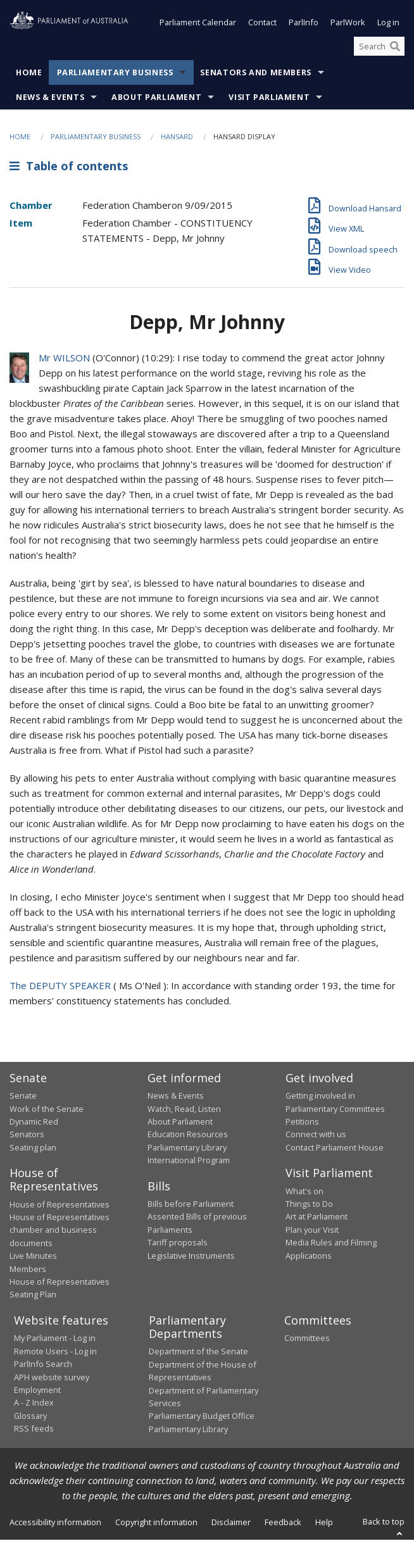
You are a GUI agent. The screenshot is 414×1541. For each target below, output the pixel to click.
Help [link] (324, 1523)
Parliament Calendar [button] (198, 24)
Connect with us (315, 1135)
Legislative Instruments (191, 1257)
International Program (188, 1161)
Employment (37, 1391)
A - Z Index (34, 1403)
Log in (388, 24)
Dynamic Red (33, 1122)
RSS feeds (34, 1429)
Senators (26, 1135)
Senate (23, 1096)
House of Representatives (59, 1205)
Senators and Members (255, 74)
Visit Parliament (269, 99)
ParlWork (347, 24)
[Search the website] (379, 47)
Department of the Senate (198, 1352)
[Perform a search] (395, 47)
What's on (304, 1192)
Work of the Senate (46, 1110)
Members (27, 1270)
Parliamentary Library (187, 1148)
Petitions (302, 1122)
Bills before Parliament (190, 1205)
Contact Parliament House (334, 1148)
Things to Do (309, 1205)
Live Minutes (33, 1257)
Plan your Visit (312, 1231)
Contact (262, 24)
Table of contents (68, 167)
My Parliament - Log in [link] (55, 1339)
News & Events (50, 99)
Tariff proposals (177, 1243)
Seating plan (32, 1148)
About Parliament (156, 99)
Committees (307, 1339)
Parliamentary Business (115, 74)
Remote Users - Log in (55, 1352)
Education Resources (187, 1135)
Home (29, 74)
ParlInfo (303, 24)
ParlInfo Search (43, 1365)
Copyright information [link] (156, 1523)
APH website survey (51, 1378)
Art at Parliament (316, 1218)
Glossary (30, 1417)
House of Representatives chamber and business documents (59, 1231)
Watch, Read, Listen (184, 1110)
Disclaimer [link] (231, 1523)
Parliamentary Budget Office (201, 1417)
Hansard (177, 138)
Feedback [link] (283, 1523)
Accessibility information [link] (55, 1523)
